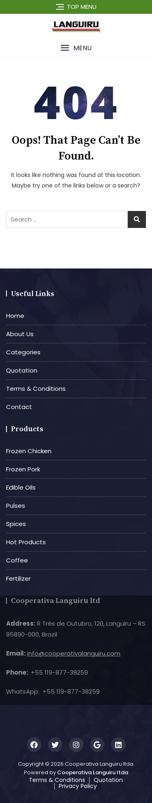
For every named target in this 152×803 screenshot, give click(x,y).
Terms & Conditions (36, 388)
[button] (76, 48)
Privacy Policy (78, 786)
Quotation (21, 370)
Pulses (15, 505)
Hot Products (26, 542)
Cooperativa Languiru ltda (92, 772)
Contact (19, 407)
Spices (16, 524)
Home (15, 315)
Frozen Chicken (28, 451)
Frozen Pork (23, 469)
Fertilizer (18, 578)
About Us (20, 334)
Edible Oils (21, 487)
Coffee (17, 560)
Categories (23, 352)
